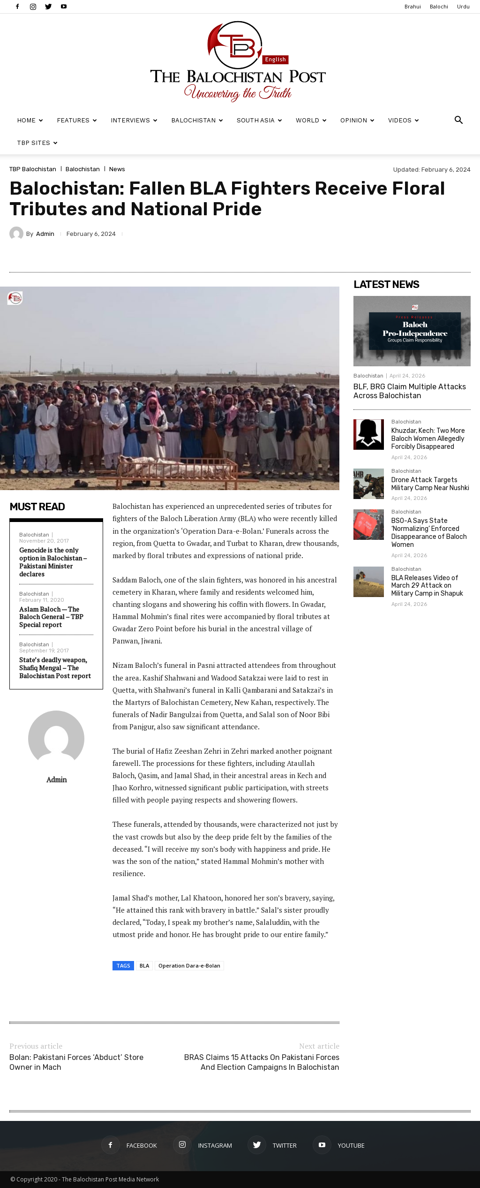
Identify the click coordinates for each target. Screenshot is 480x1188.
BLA (144, 965)
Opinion (357, 120)
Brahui (413, 6)
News (117, 169)
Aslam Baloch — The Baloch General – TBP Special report (51, 617)
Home (30, 120)
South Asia (259, 120)
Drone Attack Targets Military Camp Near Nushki (430, 484)
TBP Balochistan (32, 169)
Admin (45, 234)
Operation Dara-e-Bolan (189, 965)
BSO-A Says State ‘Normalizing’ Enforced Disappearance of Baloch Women (429, 532)
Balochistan (197, 120)
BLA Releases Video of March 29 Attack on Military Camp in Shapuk (427, 586)
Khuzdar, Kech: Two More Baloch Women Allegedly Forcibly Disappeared (428, 439)
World (311, 120)
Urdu (463, 6)
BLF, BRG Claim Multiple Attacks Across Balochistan (409, 391)
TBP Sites (37, 142)
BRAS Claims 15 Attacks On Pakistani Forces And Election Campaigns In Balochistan (261, 1062)
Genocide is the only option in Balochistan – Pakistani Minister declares (53, 561)
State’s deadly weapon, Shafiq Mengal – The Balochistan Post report (55, 667)
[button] (458, 121)
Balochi (439, 6)
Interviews (134, 120)
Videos (403, 120)
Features (77, 120)
